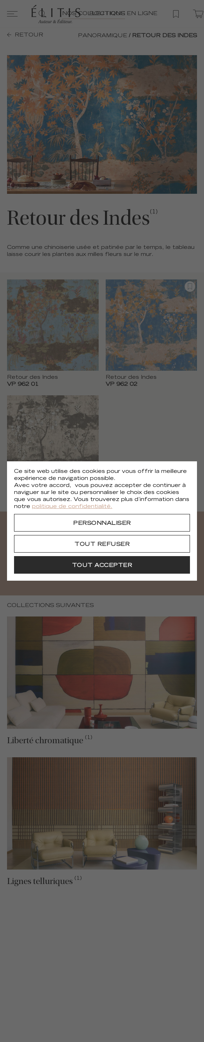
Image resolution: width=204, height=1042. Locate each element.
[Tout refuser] (102, 544)
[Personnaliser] (102, 523)
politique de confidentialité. (72, 506)
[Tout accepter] (102, 565)
